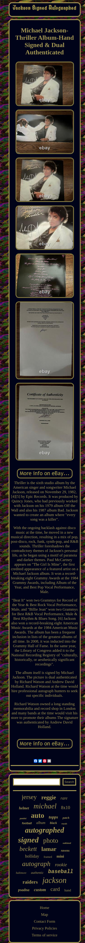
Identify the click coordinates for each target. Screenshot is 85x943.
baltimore (21, 872)
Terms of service (44, 935)
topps (53, 817)
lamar (48, 849)
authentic (37, 872)
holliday (32, 856)
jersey (29, 796)
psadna (23, 890)
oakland (67, 843)
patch (66, 817)
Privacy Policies (44, 928)
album (40, 823)
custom (40, 889)
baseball (60, 872)
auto (37, 815)
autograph (36, 863)
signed (28, 840)
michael (45, 806)
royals (64, 823)
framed (48, 856)
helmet (24, 808)
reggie (48, 797)
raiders (30, 882)
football (27, 823)
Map (44, 914)
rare (64, 798)
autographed (44, 830)
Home (44, 908)
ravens (65, 850)
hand (67, 890)
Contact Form (44, 921)
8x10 (65, 807)
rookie (61, 864)
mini (60, 856)
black (53, 823)
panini (23, 818)
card (55, 889)
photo (50, 840)
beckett (28, 848)
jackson (54, 880)
